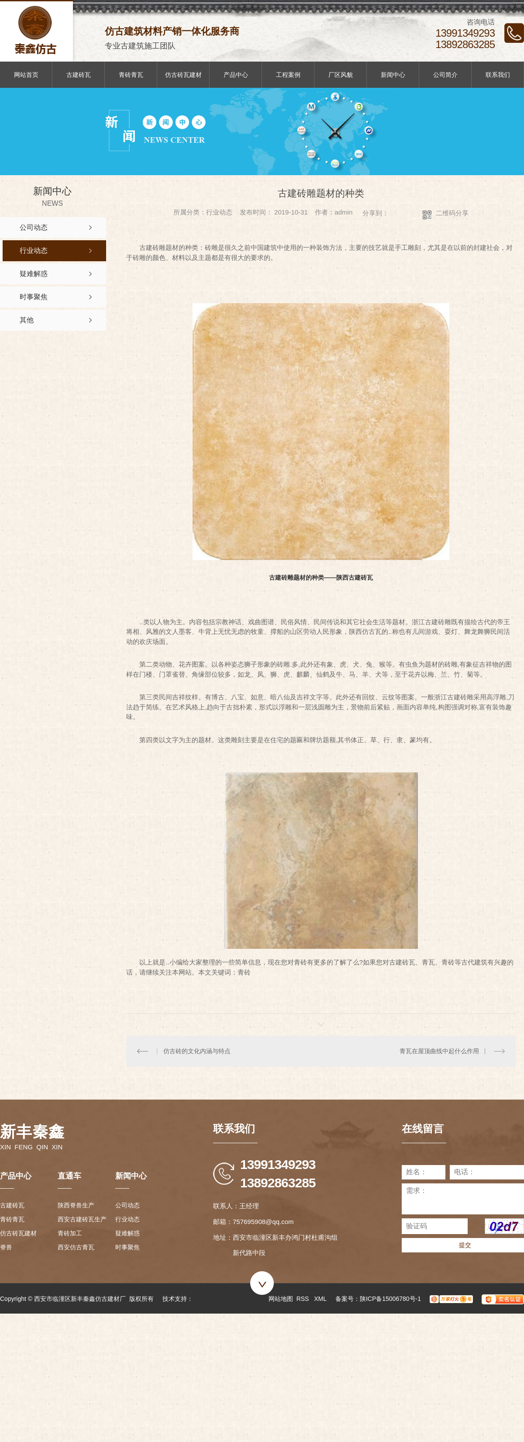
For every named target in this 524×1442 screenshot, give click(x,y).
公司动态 (127, 1205)
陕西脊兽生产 (76, 1205)
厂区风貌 (340, 74)
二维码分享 (452, 213)
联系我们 (498, 74)
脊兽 (6, 1247)
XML (320, 1298)
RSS (303, 1298)
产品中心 (236, 74)
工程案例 (288, 74)
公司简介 (445, 74)
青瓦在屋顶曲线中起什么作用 (439, 1051)
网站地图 (281, 1298)
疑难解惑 (127, 1233)
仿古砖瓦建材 (183, 74)
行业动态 (127, 1219)
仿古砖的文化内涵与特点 (197, 1051)
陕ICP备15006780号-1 (390, 1298)
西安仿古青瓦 (76, 1247)
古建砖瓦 (78, 74)
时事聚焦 (127, 1247)
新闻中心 (393, 74)
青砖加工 (70, 1233)
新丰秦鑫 (32, 1132)
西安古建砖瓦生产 (82, 1219)
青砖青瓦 (131, 74)
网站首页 (26, 74)
